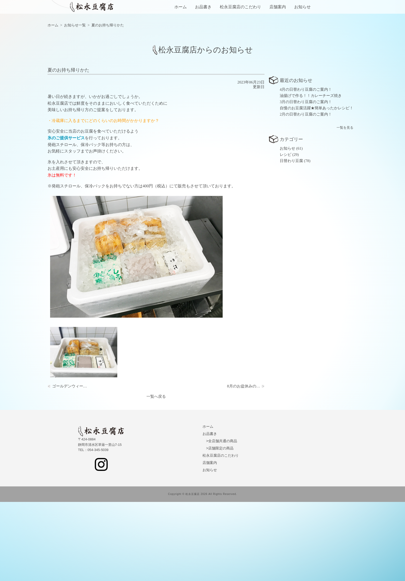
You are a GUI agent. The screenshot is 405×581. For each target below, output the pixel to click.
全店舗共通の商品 (222, 520)
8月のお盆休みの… (243, 465)
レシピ (285, 234)
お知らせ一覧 (75, 104)
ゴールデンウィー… (69, 465)
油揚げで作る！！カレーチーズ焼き (311, 175)
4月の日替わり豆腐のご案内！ (306, 168)
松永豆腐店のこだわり (240, 7)
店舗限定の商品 (220, 527)
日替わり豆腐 (291, 240)
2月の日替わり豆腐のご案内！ (306, 193)
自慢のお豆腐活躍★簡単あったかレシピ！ (316, 187)
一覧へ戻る (156, 475)
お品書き (203, 7)
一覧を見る (345, 207)
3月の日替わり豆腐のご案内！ (306, 181)
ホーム (180, 7)
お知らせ (302, 7)
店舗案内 (277, 7)
